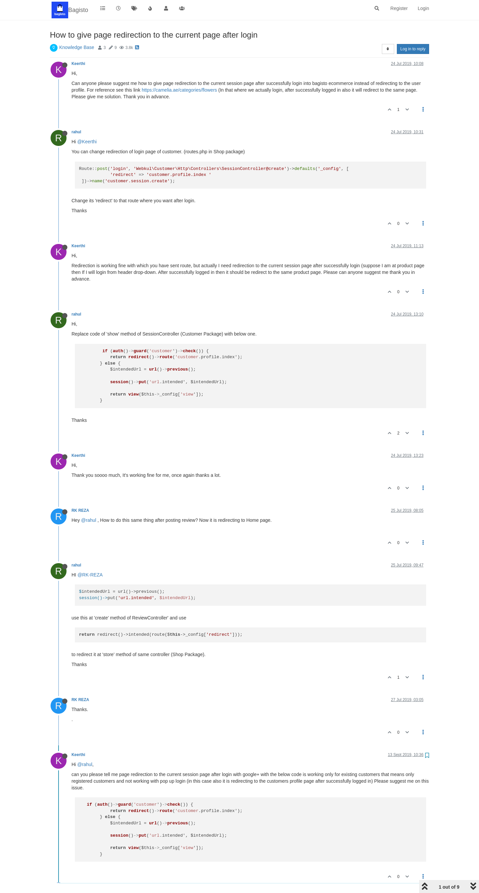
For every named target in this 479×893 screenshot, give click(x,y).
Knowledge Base (76, 47)
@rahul (88, 520)
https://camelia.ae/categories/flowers (179, 90)
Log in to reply (412, 49)
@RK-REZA (90, 574)
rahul (76, 132)
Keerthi (78, 63)
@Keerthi (87, 141)
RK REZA (80, 510)
